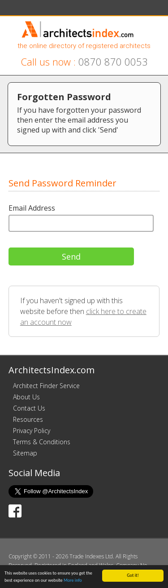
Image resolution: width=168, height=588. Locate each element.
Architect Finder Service (46, 385)
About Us (26, 397)
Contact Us (29, 408)
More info (73, 581)
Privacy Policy (31, 430)
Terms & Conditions (41, 442)
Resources (28, 419)
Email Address (32, 208)
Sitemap (25, 453)
